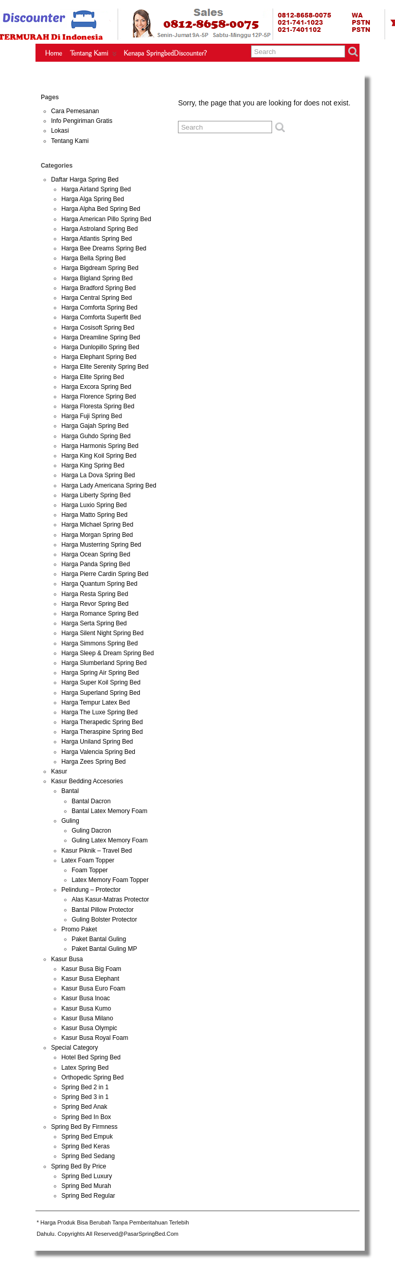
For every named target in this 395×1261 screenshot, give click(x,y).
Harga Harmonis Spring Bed (99, 445)
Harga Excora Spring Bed (96, 386)
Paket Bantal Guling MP (104, 948)
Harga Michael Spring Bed (97, 524)
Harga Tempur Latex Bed (95, 702)
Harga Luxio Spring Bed (94, 505)
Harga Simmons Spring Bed (99, 643)
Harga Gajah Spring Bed (95, 425)
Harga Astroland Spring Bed (99, 228)
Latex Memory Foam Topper (110, 880)
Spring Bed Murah (86, 1186)
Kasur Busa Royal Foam (94, 1037)
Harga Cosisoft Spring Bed (97, 327)
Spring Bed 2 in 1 (85, 1087)
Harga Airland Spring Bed (96, 189)
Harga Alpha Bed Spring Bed (100, 208)
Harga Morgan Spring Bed (97, 534)
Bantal (70, 791)
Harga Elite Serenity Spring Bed (104, 366)
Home (53, 53)
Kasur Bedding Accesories (87, 781)
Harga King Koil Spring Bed (98, 455)
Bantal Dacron (91, 801)
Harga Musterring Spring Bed (101, 544)
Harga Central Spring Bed (96, 297)
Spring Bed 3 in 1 (85, 1097)
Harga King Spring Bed (92, 465)
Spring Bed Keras (85, 1146)
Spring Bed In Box (86, 1117)
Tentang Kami (93, 55)
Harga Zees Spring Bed (93, 761)
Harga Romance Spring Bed (99, 613)
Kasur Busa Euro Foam (93, 988)
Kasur (59, 771)
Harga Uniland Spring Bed (97, 741)
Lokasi (60, 130)
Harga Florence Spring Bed (98, 396)
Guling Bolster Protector (104, 919)
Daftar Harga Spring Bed (84, 179)
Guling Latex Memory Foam (109, 840)
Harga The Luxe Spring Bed (99, 712)
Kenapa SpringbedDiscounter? (165, 53)
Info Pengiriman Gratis (81, 120)
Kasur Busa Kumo (86, 1008)
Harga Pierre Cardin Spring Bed (104, 574)
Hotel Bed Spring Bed (90, 1057)
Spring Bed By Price (78, 1166)
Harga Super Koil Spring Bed (100, 682)
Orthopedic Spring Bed (92, 1077)
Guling (70, 820)
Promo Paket (79, 929)
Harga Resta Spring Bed (94, 594)
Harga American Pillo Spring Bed (106, 219)
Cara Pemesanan (75, 111)
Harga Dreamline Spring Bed (100, 337)
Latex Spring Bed (85, 1067)
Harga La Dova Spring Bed (98, 475)
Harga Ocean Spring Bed (95, 554)
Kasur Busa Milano (87, 1018)
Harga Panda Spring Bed (95, 564)
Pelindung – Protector (90, 889)
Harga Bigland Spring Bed (97, 278)
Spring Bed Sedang (88, 1156)
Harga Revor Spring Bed (95, 603)
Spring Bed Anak (84, 1106)
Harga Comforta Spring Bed (99, 307)
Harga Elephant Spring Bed (98, 357)
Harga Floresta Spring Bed (97, 406)
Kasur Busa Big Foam (91, 968)
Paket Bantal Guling (98, 939)
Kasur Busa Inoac (85, 998)
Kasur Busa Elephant (90, 978)
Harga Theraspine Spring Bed (102, 731)
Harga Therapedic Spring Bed (102, 722)
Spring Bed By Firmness (84, 1126)
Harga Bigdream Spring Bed (99, 268)
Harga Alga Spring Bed (92, 199)
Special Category (74, 1047)
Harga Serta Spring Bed (94, 623)
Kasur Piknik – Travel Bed (96, 850)
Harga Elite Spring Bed (92, 377)
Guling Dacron (91, 830)
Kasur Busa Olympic (89, 1028)
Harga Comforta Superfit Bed (101, 317)
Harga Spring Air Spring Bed (100, 672)
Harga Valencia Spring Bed (98, 751)
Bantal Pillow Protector (102, 909)
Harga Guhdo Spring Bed (96, 436)
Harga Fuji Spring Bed (91, 416)
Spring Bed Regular (88, 1195)
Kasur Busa (67, 959)
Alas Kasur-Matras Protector (110, 899)
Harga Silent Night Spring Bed (102, 633)
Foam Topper (89, 870)
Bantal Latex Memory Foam (109, 811)
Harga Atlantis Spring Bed (96, 238)
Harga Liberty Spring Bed (96, 495)
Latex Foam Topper (87, 860)
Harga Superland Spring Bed (100, 692)
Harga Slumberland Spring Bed (104, 662)
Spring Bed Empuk (87, 1136)
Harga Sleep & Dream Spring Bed (107, 653)
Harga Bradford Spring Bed (98, 288)
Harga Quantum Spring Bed (99, 583)
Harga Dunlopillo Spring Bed (100, 347)
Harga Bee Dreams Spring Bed (103, 248)
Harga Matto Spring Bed (94, 514)
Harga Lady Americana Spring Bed (108, 485)
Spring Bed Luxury (86, 1176)
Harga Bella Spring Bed (93, 258)
